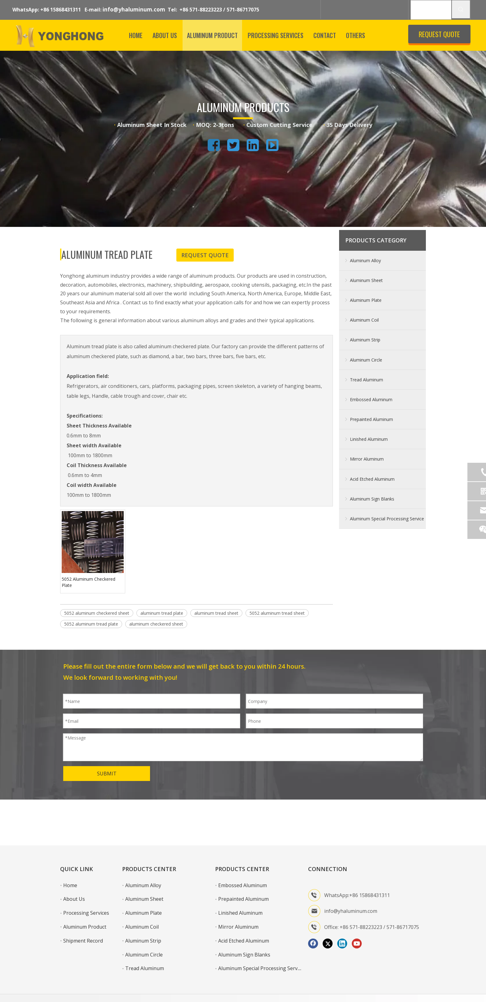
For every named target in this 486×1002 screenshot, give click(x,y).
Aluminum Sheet (366, 280)
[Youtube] (357, 925)
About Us (74, 880)
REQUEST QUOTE (439, 34)
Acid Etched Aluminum (372, 479)
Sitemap (417, 989)
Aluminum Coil (364, 320)
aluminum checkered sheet (156, 624)
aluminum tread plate (161, 613)
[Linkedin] (342, 925)
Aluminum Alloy (365, 260)
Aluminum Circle (366, 360)
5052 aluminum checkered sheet (96, 613)
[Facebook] (313, 925)
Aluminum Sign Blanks (372, 499)
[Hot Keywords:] (461, 9)
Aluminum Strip (365, 340)
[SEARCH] (431, 10)
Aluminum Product (84, 908)
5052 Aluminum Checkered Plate (88, 582)
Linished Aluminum (369, 439)
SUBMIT (107, 773)
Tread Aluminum (366, 380)
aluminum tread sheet (216, 613)
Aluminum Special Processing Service (387, 519)
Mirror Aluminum (367, 459)
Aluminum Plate (366, 300)
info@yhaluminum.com (134, 9)
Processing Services (86, 894)
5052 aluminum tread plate (91, 624)
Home (70, 866)
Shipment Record (83, 922)
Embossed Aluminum (371, 399)
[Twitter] (328, 925)
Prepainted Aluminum (371, 419)
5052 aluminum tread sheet (277, 613)
